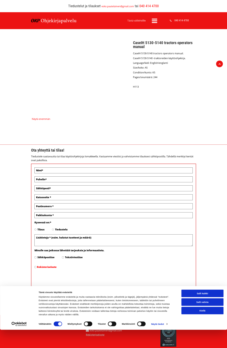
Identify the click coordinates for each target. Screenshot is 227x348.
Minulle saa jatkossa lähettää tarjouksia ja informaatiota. (69, 250)
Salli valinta (202, 334)
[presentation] (56, 277)
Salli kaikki (202, 325)
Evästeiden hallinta (42, 300)
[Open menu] (154, 21)
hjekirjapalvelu (60, 21)
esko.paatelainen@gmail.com (117, 6)
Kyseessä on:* (42, 222)
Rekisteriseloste (47, 267)
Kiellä (202, 342)
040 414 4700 (149, 6)
